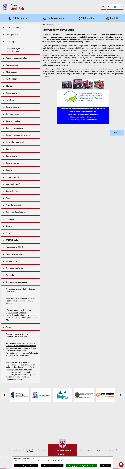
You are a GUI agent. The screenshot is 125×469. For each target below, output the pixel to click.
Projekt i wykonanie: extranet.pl (15, 450)
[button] (67, 88)
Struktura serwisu (41, 450)
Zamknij (105, 466)
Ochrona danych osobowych (26, 466)
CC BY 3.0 (30, 452)
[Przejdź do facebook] (115, 7)
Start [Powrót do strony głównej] (43, 24)
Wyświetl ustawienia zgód (52, 466)
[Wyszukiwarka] (109, 7)
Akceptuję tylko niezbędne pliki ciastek (81, 466)
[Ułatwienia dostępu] (121, 7)
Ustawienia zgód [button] (112, 450)
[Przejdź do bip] (104, 7)
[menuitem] (20, 27)
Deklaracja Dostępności (85, 450)
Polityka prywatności (100, 450)
